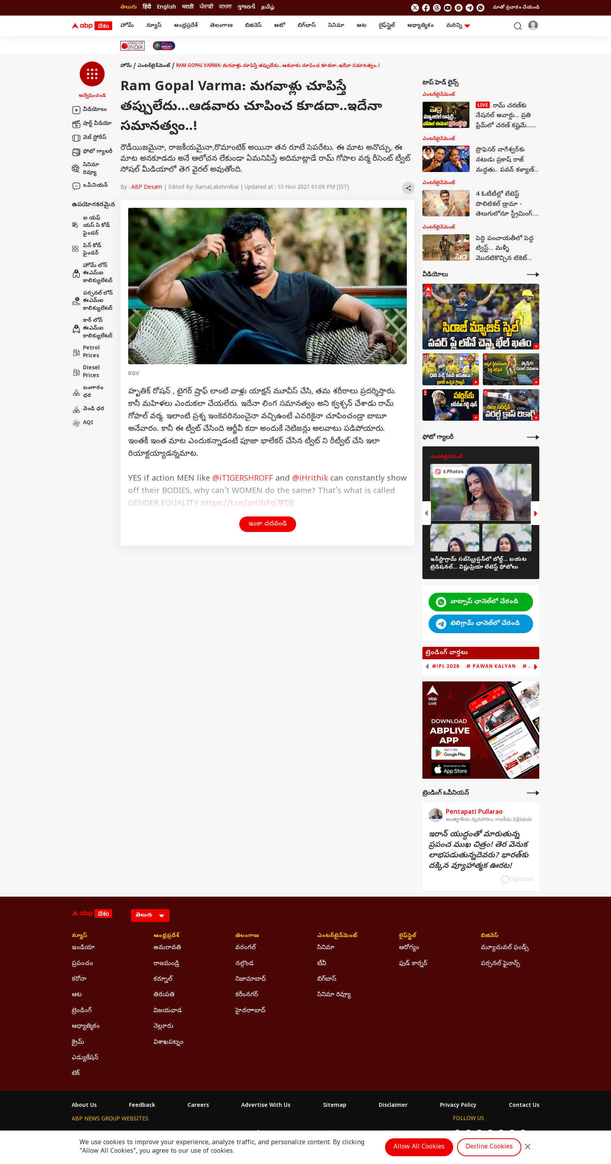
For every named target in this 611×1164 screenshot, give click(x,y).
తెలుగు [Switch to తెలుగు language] (128, 7)
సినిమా (336, 26)
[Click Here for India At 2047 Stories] (164, 46)
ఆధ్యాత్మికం (420, 26)
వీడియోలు (89, 110)
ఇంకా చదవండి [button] (268, 524)
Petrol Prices (86, 352)
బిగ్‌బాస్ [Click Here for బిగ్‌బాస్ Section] (326, 979)
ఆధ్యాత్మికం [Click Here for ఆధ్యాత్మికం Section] (86, 1026)
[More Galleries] (533, 437)
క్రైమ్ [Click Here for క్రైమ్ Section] (78, 1042)
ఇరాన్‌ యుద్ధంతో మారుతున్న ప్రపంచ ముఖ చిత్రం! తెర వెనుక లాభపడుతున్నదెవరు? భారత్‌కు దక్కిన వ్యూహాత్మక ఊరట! (478, 851)
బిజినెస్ (253, 26)
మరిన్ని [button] (458, 26)
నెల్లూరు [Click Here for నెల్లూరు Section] (163, 1026)
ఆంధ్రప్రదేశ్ (186, 26)
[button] (92, 80)
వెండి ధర (88, 409)
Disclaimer (393, 1106)
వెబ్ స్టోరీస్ (89, 138)
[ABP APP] (450, 753)
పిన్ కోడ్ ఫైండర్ (86, 250)
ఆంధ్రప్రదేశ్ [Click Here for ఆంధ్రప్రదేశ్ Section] (166, 936)
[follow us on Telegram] (469, 7)
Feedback (142, 1106)
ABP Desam (146, 187)
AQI (82, 423)
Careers (198, 1106)
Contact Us (524, 1106)
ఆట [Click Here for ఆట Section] (77, 995)
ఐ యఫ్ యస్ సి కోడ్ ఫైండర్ (91, 226)
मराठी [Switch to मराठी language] (188, 7)
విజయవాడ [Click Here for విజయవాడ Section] (168, 1011)
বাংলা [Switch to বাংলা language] (225, 7)
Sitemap (334, 1106)
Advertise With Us (265, 1106)
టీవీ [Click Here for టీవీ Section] (321, 964)
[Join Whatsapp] (480, 7)
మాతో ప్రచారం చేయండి (516, 8)
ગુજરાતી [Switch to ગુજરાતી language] (246, 7)
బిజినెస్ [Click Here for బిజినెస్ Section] (489, 936)
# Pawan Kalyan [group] (491, 666)
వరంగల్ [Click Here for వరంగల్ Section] (245, 948)
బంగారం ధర (87, 392)
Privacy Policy (458, 1106)
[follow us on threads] (436, 7)
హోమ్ (127, 26)
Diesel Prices (86, 372)
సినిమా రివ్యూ (85, 169)
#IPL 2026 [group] (446, 666)
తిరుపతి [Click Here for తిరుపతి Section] (164, 995)
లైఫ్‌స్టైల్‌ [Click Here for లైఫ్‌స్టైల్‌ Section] (407, 936)
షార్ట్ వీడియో (91, 124)
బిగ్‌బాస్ (307, 26)
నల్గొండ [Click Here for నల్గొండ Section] (244, 964)
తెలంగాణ (221, 26)
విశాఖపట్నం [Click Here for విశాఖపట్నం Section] (169, 1042)
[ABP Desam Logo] (92, 26)
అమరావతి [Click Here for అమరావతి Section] (167, 948)
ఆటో (279, 26)
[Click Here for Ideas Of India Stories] (132, 46)
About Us (84, 1106)
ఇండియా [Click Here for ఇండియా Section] (83, 948)
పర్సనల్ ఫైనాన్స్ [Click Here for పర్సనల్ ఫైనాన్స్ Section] (500, 964)
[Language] (150, 915)
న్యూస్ (153, 26)
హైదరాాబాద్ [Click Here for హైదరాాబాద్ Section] (250, 1011)
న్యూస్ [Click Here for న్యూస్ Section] (79, 936)
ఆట (361, 26)
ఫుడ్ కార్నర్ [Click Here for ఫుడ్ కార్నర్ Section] (413, 964)
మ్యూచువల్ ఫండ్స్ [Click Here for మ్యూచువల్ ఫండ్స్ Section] (505, 948)
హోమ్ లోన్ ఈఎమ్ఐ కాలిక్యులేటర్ (92, 273)
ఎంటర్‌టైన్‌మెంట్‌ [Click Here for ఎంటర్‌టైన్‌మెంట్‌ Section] (337, 936)
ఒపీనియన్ (90, 186)
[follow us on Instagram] (458, 7)
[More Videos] (533, 274)
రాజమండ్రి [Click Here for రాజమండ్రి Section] (166, 964)
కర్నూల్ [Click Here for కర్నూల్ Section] (163, 979)
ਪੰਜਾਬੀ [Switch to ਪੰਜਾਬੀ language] (206, 7)
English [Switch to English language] (166, 7)
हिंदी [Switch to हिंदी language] (147, 7)
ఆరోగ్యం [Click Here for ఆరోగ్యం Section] (409, 948)
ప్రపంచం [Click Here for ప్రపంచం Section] (82, 964)
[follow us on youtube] (447, 7)
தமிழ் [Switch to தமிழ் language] (267, 7)
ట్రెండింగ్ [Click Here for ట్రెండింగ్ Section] (82, 1011)
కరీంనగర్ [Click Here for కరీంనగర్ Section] (246, 995)
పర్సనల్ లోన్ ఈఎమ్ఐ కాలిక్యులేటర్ (92, 301)
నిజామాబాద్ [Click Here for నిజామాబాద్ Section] (250, 979)
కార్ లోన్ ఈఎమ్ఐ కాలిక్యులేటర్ (92, 328)
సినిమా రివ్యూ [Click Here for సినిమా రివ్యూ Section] (334, 995)
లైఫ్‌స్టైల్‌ (387, 26)
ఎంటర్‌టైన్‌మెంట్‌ (154, 66)
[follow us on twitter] (415, 7)
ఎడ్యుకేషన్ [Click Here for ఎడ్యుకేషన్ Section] (85, 1058)
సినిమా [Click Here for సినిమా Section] (325, 948)
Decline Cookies (489, 1147)
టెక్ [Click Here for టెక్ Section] (75, 1073)
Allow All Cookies (419, 1147)
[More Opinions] (533, 793)
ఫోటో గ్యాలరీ (92, 152)
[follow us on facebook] (426, 7)
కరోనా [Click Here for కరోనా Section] (79, 979)
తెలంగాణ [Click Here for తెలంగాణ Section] (247, 936)
